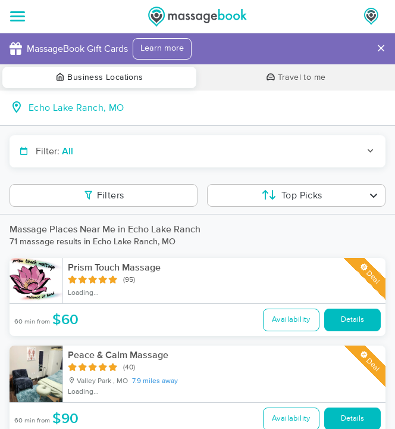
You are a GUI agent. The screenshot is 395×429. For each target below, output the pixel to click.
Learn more (162, 48)
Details (352, 320)
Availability (291, 320)
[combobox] (207, 108)
